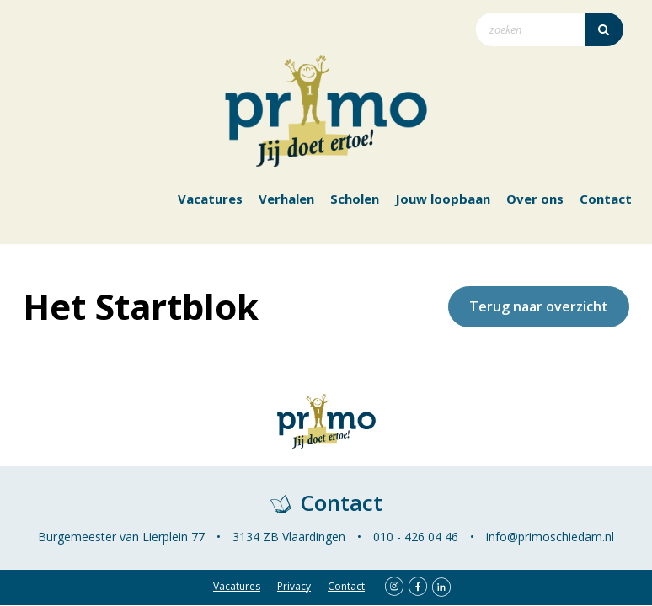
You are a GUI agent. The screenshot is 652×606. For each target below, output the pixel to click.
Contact (606, 198)
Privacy (294, 586)
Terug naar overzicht (538, 306)
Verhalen (286, 198)
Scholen (354, 198)
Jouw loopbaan (442, 198)
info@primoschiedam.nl (550, 537)
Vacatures (210, 198)
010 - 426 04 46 (415, 537)
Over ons (535, 198)
